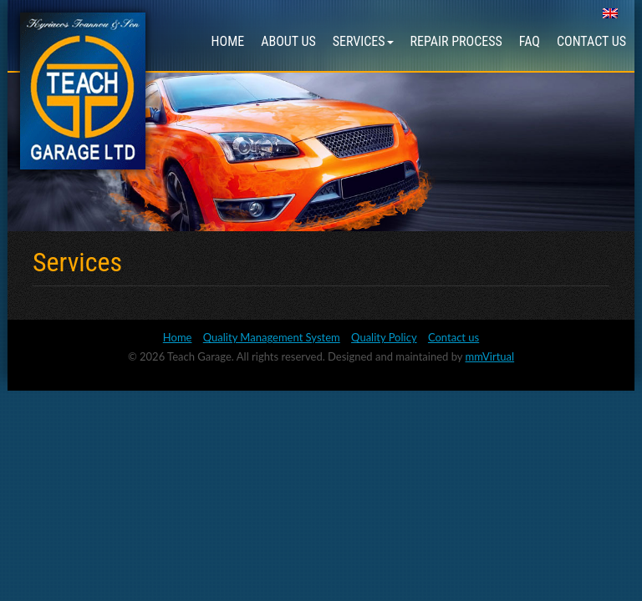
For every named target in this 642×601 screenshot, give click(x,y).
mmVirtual (490, 356)
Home (228, 41)
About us (288, 41)
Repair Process (456, 41)
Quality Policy (384, 337)
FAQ (529, 41)
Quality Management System (271, 337)
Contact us (591, 41)
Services (363, 41)
